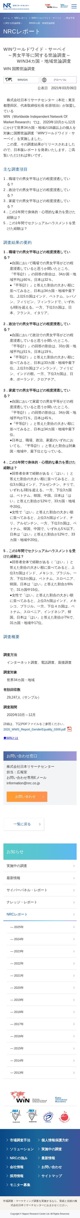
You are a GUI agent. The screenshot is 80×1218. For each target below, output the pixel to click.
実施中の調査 (51, 1149)
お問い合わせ (51, 1167)
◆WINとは (10, 738)
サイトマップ (51, 1176)
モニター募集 (20, 1185)
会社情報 (16, 1167)
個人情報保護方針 (55, 1140)
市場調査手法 (20, 1140)
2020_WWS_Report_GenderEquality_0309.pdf (34, 729)
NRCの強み (19, 1158)
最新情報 (48, 1158)
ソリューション (22, 1149)
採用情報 (16, 1176)
